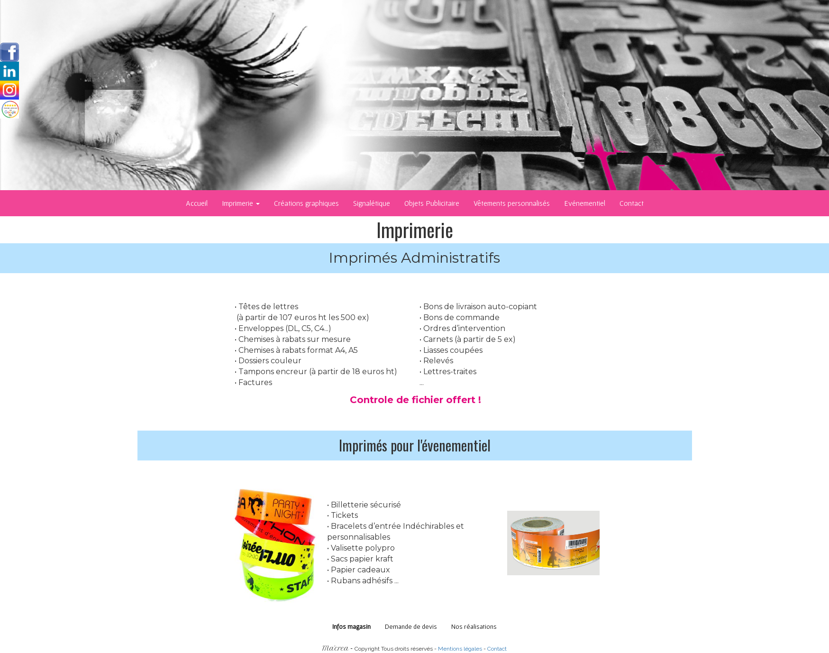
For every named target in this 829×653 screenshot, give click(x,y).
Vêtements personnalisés (512, 203)
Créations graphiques (306, 203)
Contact (631, 203)
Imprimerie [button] (241, 203)
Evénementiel (584, 203)
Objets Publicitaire (431, 203)
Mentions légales (460, 648)
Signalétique (371, 203)
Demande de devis (411, 626)
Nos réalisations (474, 626)
